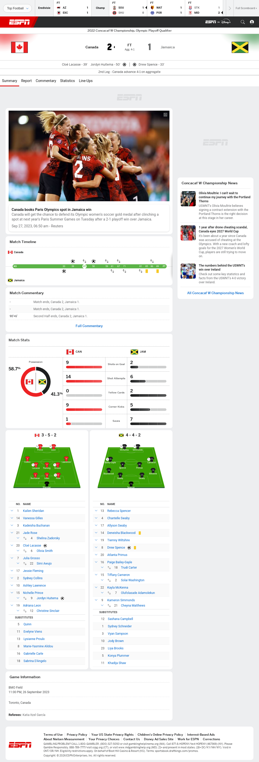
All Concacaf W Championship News (215, 293)
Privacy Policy (77, 734)
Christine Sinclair (48, 611)
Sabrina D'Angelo (35, 661)
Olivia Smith (45, 551)
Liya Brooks (115, 648)
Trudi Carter (129, 567)
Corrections (211, 739)
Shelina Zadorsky (48, 538)
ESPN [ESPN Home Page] (19, 22)
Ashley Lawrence (34, 585)
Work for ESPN (188, 739)
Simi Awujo (44, 563)
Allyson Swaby (117, 525)
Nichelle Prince (33, 593)
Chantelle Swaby (118, 518)
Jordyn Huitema (47, 598)
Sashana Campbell (120, 619)
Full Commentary (89, 326)
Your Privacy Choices (104, 739)
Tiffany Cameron (118, 575)
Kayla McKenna (117, 587)
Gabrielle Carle (33, 653)
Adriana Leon (32, 605)
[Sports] (17, 8)
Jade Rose (30, 533)
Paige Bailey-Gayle (119, 562)
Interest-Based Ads (201, 734)
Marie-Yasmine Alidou (38, 646)
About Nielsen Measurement (64, 739)
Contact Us (131, 739)
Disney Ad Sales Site (159, 739)
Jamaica (19, 280)
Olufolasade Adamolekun (138, 593)
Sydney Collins (32, 578)
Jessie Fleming (33, 571)
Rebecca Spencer (119, 511)
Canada (18, 252)
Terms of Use (53, 734)
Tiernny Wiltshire (118, 540)
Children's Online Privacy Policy (160, 734)
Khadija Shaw (117, 663)
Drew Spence (116, 547)
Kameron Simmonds (121, 600)
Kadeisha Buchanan (36, 525)
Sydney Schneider (120, 626)
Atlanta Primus (117, 555)
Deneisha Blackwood (121, 533)
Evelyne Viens (33, 631)
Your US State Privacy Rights (112, 734)
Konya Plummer (118, 655)
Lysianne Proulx (34, 639)
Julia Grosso (31, 558)
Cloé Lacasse (32, 545)
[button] (243, 22)
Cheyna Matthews (133, 605)
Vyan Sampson (118, 633)
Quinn (27, 624)
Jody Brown (116, 641)
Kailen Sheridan (33, 511)
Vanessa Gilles (33, 518)
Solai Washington (132, 580)
